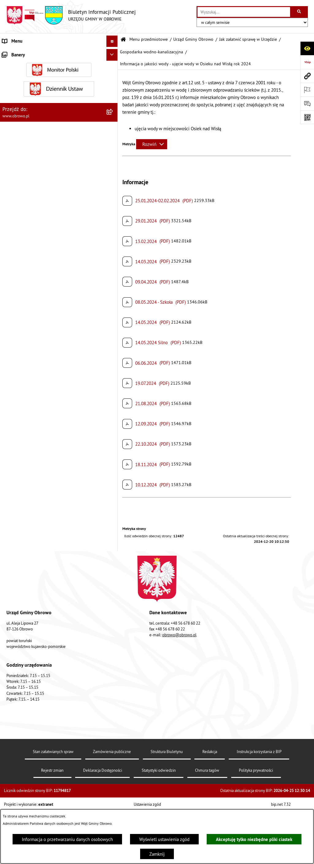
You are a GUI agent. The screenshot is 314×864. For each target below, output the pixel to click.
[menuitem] (59, 68)
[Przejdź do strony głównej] (71, 15)
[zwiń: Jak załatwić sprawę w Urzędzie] (113, 145)
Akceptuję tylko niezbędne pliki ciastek (254, 839)
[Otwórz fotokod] (307, 117)
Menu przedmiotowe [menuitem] (22, 52)
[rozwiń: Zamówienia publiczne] (113, 644)
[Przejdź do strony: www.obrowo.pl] (307, 76)
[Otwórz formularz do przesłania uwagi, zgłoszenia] (307, 103)
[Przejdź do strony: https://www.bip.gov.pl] (307, 62)
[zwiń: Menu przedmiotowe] (113, 53)
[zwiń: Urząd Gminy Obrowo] (113, 99)
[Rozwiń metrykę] (151, 144)
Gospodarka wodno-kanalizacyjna (151, 52)
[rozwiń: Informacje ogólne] (113, 68)
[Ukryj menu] (112, 41)
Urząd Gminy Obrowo (193, 39)
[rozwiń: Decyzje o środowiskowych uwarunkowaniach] (113, 199)
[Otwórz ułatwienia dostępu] (307, 48)
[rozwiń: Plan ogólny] (113, 768)
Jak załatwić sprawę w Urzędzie (248, 39)
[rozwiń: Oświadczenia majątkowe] (113, 691)
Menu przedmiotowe (148, 39)
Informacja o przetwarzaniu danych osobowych (67, 839)
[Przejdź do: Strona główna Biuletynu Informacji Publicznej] (123, 40)
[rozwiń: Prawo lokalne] (113, 567)
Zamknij (157, 854)
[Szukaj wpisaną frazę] (299, 12)
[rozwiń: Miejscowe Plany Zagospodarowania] (113, 752)
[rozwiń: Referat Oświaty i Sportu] (113, 522)
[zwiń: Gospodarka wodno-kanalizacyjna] (113, 290)
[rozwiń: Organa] (113, 83)
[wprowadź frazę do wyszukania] (244, 12)
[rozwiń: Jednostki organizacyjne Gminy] (113, 613)
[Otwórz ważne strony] (307, 90)
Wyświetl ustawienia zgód (164, 839)
